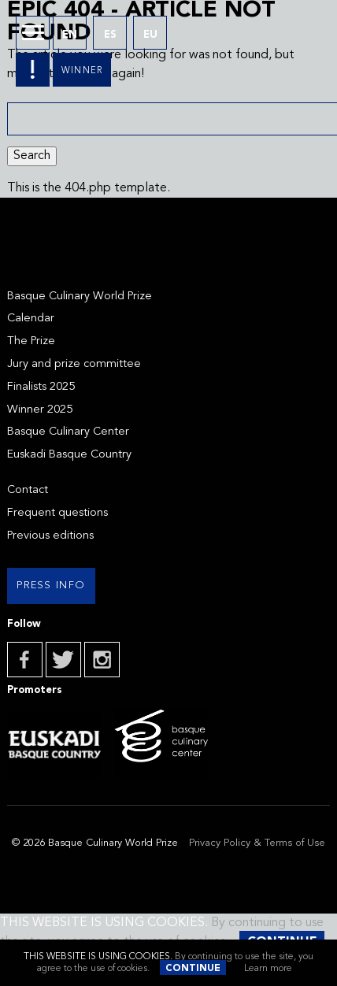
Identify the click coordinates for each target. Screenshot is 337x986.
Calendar (30, 318)
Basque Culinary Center (68, 432)
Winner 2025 (39, 410)
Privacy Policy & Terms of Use (257, 843)
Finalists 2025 (41, 387)
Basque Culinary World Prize (79, 296)
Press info (51, 585)
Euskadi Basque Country (69, 455)
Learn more (268, 968)
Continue (192, 968)
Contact (27, 490)
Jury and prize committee (74, 364)
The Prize (31, 341)
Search (31, 156)
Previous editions (50, 536)
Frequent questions (57, 513)
